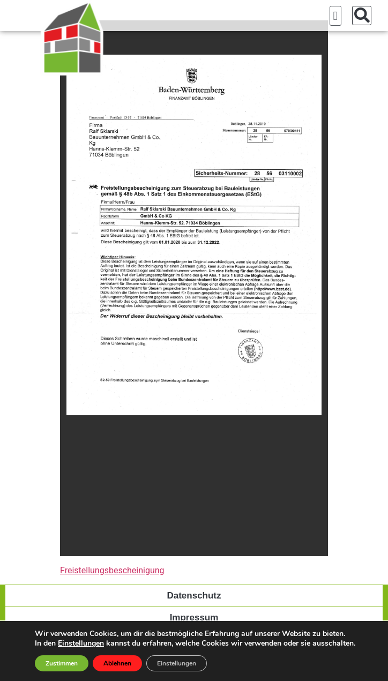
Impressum (194, 617)
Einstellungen (81, 643)
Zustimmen (62, 663)
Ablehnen (117, 663)
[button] (335, 16)
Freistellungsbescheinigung (112, 570)
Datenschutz (194, 595)
